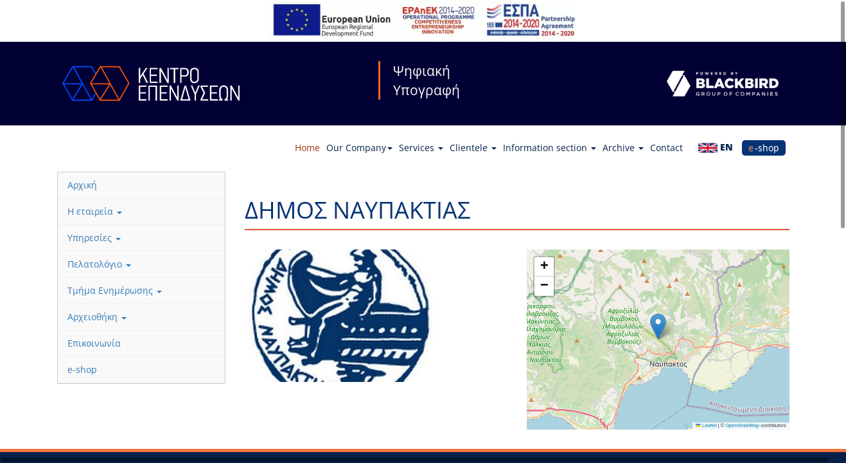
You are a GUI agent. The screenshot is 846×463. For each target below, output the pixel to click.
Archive (623, 147)
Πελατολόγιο (99, 264)
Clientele (473, 147)
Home (307, 147)
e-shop (763, 147)
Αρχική (82, 185)
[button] (658, 326)
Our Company (359, 147)
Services (421, 147)
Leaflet (706, 425)
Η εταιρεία (94, 211)
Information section (549, 147)
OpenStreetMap (742, 425)
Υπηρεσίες (94, 238)
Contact (666, 147)
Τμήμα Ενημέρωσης (114, 290)
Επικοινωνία (94, 343)
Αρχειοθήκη (97, 317)
